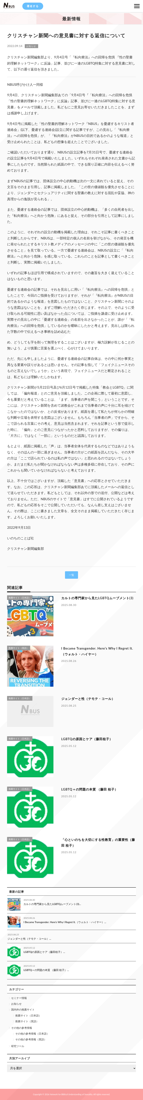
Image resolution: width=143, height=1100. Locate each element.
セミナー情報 (19, 998)
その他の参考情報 (21, 1027)
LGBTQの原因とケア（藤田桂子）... (44, 951)
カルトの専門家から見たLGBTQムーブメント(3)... (52, 904)
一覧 (71, 574)
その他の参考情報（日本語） (32, 1033)
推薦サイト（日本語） (28, 1015)
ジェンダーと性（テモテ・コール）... (29, 938)
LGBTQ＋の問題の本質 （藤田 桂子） (89, 789)
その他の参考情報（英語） (31, 1039)
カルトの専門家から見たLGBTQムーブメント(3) (97, 598)
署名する (33, 6)
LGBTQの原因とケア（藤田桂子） (87, 739)
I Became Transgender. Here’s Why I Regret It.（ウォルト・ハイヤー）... (64, 922)
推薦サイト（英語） (27, 1021)
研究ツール (17, 1046)
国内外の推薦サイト (23, 1009)
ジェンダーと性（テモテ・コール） (88, 699)
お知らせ (16, 1003)
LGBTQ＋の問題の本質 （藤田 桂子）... (46, 970)
